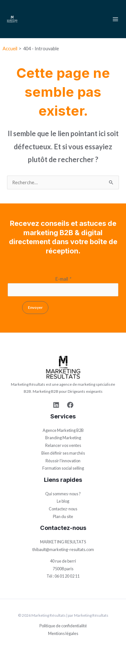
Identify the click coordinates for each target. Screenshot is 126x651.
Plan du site (63, 516)
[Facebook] (70, 405)
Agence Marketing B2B (63, 430)
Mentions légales (63, 633)
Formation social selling (63, 468)
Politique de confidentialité (63, 625)
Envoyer (35, 307)
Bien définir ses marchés (63, 453)
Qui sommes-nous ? (63, 493)
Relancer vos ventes (63, 445)
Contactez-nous (63, 508)
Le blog (63, 501)
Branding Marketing (63, 437)
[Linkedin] (56, 405)
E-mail (63, 279)
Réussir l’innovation (63, 460)
